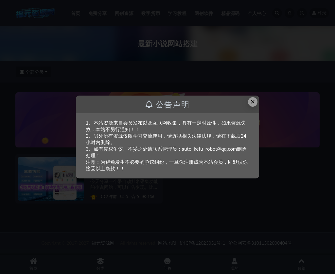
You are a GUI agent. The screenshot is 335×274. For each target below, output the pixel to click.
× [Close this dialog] (253, 101)
